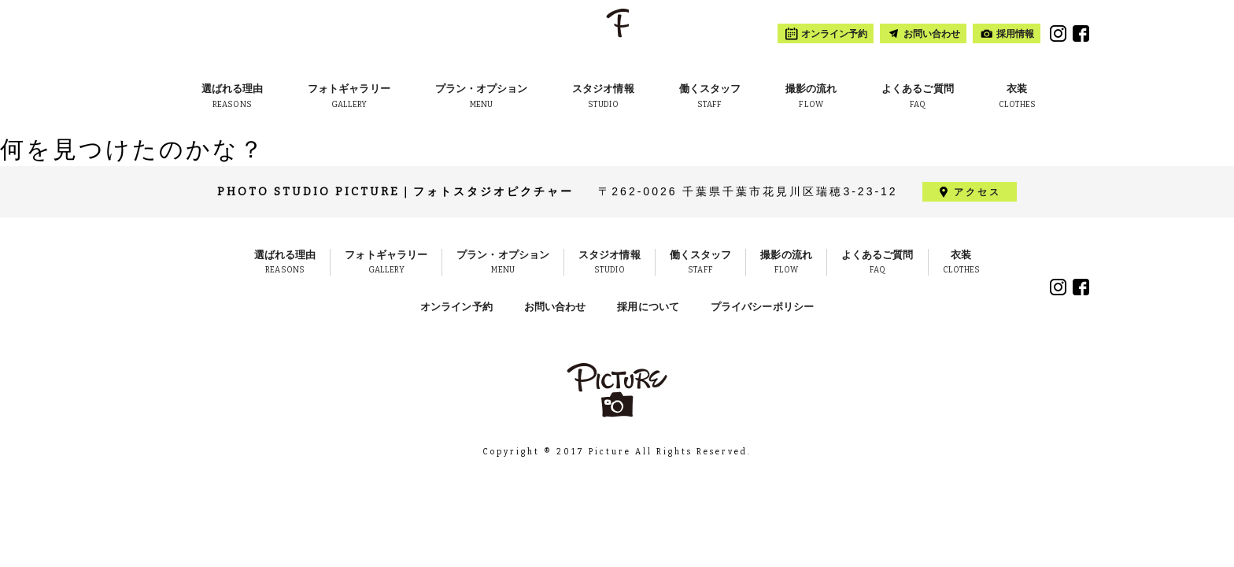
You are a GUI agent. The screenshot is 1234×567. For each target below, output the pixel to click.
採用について (648, 307)
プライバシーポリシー (762, 307)
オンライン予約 (456, 307)
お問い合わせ (555, 307)
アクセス (977, 192)
